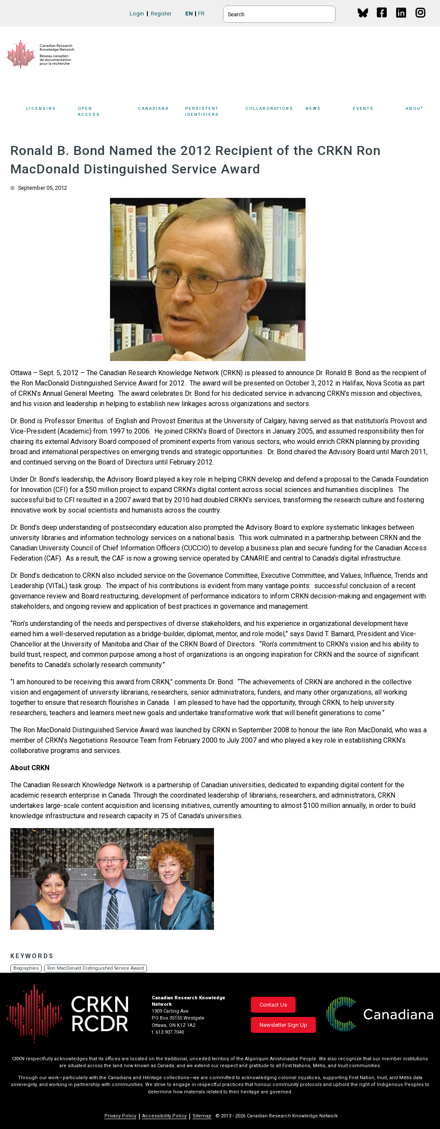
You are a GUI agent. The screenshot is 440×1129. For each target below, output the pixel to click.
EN (189, 13)
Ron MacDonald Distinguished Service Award (98, 968)
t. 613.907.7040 (168, 1032)
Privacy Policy (120, 1116)
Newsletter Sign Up (283, 1025)
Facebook (382, 20)
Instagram (421, 20)
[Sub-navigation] (48, 113)
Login (137, 13)
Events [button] (377, 112)
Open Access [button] (106, 112)
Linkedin (401, 20)
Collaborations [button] (275, 112)
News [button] (327, 112)
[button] (112, 879)
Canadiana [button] (159, 112)
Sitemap (201, 1116)
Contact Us (273, 1005)
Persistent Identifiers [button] (216, 112)
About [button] (419, 112)
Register (161, 13)
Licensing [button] (49, 112)
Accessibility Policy (164, 1116)
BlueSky (363, 12)
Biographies (26, 968)
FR (201, 13)
